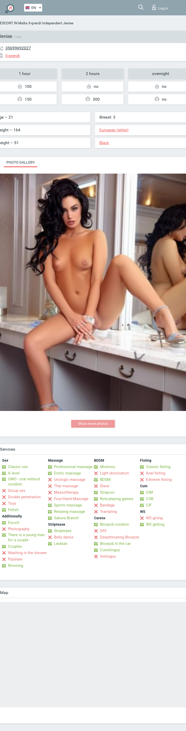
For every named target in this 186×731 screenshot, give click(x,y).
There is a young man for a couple (26, 537)
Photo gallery (20, 162)
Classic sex (18, 466)
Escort (13, 522)
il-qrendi (35, 23)
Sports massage (68, 505)
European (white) (113, 130)
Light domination (114, 473)
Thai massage (66, 486)
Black (104, 143)
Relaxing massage (69, 511)
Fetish (13, 509)
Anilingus (108, 556)
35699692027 (18, 48)
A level (14, 473)
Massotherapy (66, 492)
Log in (160, 7)
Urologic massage (69, 479)
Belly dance (63, 537)
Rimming (15, 565)
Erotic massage (67, 473)
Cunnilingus (110, 550)
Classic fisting (158, 466)
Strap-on (107, 492)
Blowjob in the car (115, 543)
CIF (149, 505)
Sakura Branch (66, 518)
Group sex (16, 490)
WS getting (155, 524)
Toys (12, 503)
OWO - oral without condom (24, 481)
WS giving (154, 518)
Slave (104, 486)
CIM (149, 492)
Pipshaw (15, 559)
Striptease (62, 530)
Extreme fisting (159, 479)
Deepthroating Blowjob (119, 537)
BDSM (105, 479)
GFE (103, 530)
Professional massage (73, 466)
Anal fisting (155, 473)
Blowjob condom (114, 524)
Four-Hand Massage (71, 498)
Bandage (107, 505)
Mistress (107, 466)
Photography (19, 529)
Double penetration (24, 497)
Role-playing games (116, 498)
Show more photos (93, 423)
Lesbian (60, 543)
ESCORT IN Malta (13, 23)
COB (149, 498)
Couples (15, 546)
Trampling (108, 511)
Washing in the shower (27, 552)
